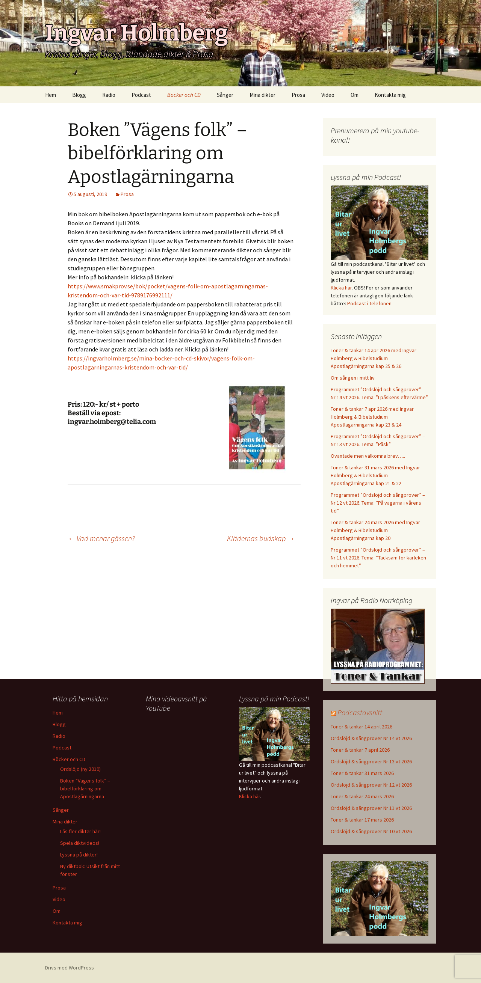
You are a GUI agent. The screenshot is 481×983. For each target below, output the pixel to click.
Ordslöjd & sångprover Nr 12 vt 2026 (371, 784)
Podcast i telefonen (369, 303)
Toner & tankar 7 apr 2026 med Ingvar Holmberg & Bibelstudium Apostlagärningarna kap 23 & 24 (372, 417)
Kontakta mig (390, 94)
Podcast (141, 94)
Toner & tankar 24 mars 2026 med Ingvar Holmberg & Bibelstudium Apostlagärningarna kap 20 (375, 530)
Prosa (298, 94)
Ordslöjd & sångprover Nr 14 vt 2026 (371, 738)
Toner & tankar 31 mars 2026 (362, 773)
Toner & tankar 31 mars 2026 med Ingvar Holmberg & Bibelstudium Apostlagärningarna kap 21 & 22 (375, 475)
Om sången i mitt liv (353, 377)
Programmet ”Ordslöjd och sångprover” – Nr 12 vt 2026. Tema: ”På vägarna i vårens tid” (378, 502)
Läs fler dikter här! (80, 831)
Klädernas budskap (261, 538)
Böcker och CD (184, 94)
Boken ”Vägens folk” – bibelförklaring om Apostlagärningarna (85, 788)
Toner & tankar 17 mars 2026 (362, 819)
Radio (108, 94)
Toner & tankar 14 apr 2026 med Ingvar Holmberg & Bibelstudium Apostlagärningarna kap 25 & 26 (373, 358)
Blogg (79, 94)
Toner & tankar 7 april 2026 (360, 749)
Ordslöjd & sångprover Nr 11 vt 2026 (371, 808)
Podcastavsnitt (359, 712)
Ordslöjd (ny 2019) (80, 769)
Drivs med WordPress (69, 967)
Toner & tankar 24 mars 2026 (362, 796)
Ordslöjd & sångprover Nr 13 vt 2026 (371, 761)
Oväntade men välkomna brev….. (368, 455)
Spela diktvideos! (79, 843)
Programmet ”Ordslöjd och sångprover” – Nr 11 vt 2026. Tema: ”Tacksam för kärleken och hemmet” (378, 557)
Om (354, 94)
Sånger (225, 94)
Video (327, 94)
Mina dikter (262, 94)
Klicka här (341, 287)
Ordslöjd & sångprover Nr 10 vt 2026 (371, 831)
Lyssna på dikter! (79, 854)
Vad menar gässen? (101, 538)
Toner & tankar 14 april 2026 (361, 726)
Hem (50, 94)
